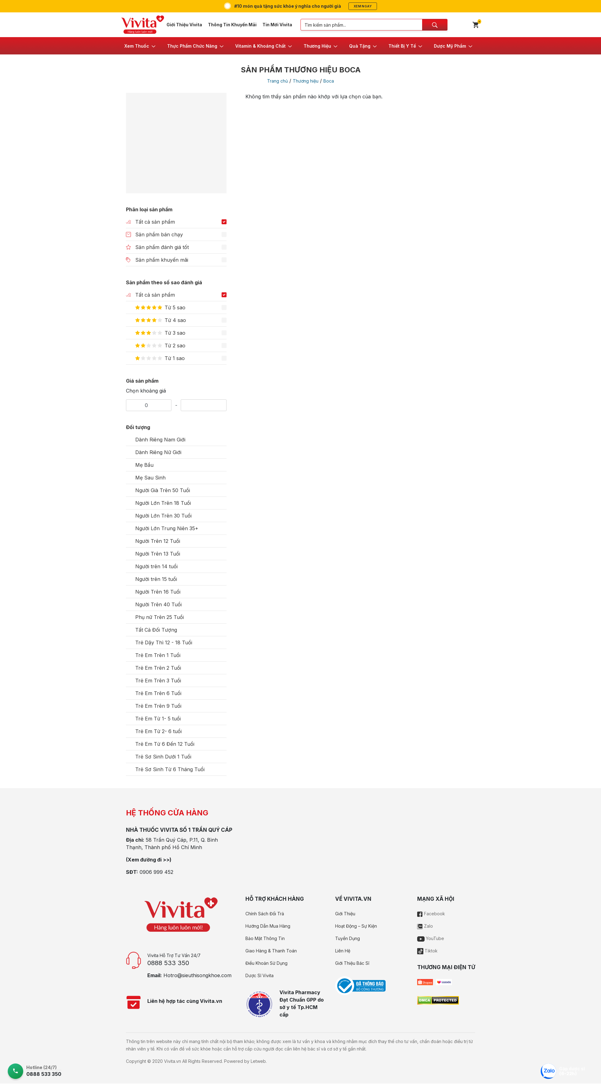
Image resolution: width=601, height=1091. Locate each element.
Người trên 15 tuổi (156, 579)
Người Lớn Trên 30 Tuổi (163, 516)
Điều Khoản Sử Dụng (266, 963)
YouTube (430, 938)
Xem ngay (363, 6)
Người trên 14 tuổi (156, 566)
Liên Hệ (342, 950)
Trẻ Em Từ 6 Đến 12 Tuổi (164, 744)
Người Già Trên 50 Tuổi (162, 490)
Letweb (258, 1061)
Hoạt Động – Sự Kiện (356, 926)
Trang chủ (277, 81)
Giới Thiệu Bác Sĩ (352, 963)
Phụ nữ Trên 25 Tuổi (159, 617)
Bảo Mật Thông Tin (265, 938)
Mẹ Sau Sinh (150, 478)
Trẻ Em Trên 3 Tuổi (158, 680)
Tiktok (427, 950)
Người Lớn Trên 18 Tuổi (163, 503)
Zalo (425, 926)
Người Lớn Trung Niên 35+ (166, 528)
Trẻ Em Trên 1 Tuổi (157, 655)
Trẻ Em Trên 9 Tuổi (158, 706)
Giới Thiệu (345, 913)
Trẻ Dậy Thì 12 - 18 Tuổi (163, 642)
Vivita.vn (172, 1061)
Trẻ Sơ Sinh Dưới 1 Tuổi (163, 757)
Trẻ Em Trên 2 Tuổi (158, 668)
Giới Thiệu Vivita (184, 24)
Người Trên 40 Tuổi (158, 604)
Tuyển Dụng (347, 938)
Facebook (431, 913)
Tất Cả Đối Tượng (156, 630)
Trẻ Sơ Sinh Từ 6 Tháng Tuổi (170, 769)
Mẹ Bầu (144, 465)
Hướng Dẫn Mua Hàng (267, 926)
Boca (328, 81)
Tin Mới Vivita (277, 24)
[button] (140, 45)
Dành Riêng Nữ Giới (158, 452)
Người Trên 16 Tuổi (157, 592)
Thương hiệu (305, 81)
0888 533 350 (168, 963)
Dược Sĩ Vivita (259, 975)
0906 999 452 (156, 872)
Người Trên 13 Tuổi (157, 554)
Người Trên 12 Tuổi (157, 541)
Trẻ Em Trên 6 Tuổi (158, 693)
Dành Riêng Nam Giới (160, 439)
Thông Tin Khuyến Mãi (232, 24)
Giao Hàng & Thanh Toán (271, 950)
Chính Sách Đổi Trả (264, 913)
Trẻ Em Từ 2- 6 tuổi (158, 731)
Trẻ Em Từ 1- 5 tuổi (158, 718)
